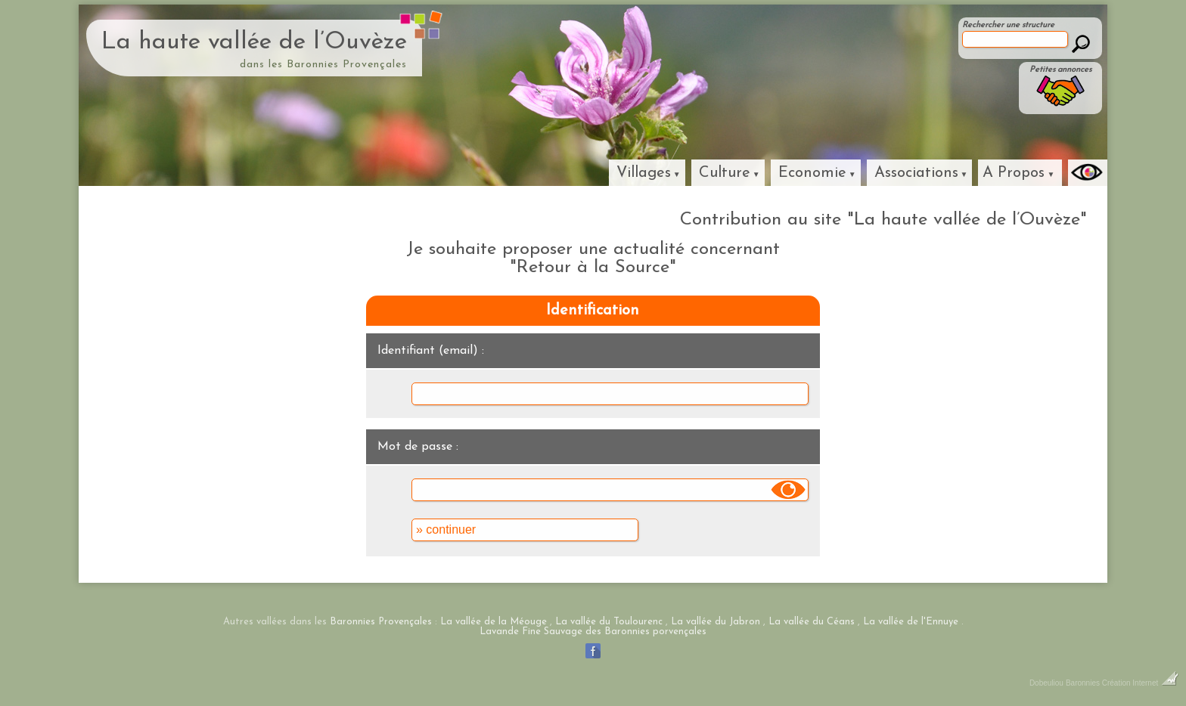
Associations (916, 173)
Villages (643, 173)
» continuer (446, 529)
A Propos (1014, 173)
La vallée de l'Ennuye (910, 622)
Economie (812, 173)
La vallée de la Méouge (493, 622)
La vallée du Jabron (715, 622)
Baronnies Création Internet (1122, 683)
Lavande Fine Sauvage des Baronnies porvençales (593, 631)
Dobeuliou (1046, 683)
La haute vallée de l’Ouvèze (254, 42)
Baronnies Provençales (381, 622)
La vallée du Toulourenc (609, 622)
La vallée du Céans (811, 622)
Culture (724, 173)
